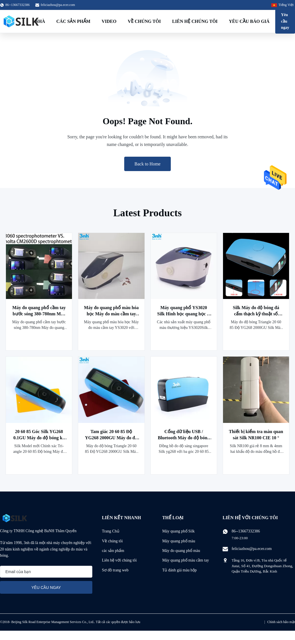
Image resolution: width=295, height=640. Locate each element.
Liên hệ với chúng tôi (119, 560)
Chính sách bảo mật (281, 622)
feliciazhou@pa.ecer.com (58, 5)
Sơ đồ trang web (115, 570)
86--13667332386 (245, 531)
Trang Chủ (110, 531)
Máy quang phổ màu (178, 541)
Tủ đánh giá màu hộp (179, 570)
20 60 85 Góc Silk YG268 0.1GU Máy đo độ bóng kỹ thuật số (39, 437)
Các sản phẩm (73, 21)
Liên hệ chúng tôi (195, 21)
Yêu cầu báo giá (249, 21)
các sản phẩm (113, 551)
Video (109, 21)
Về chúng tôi (144, 21)
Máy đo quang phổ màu (181, 551)
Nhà (40, 21)
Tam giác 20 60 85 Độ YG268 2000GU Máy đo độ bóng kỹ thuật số (111, 437)
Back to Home (147, 163)
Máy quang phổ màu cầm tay (185, 560)
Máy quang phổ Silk (178, 531)
